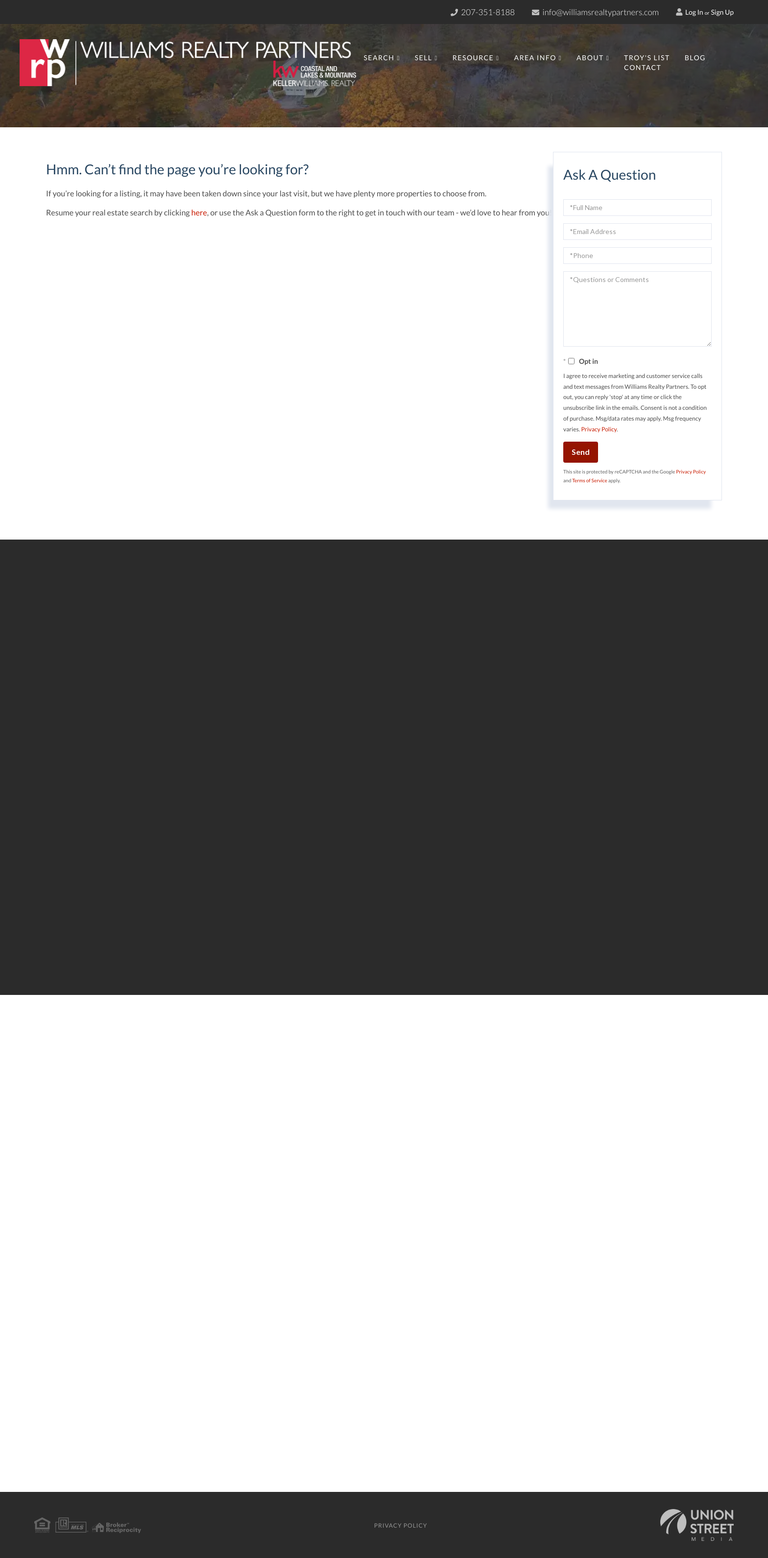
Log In (689, 12)
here (199, 212)
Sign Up (722, 12)
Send (581, 451)
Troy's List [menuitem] (647, 57)
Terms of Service (589, 481)
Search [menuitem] (378, 57)
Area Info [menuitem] (535, 57)
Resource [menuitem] (473, 57)
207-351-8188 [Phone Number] (483, 12)
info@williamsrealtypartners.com (595, 12)
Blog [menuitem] (695, 57)
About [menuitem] (590, 57)
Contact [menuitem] (642, 67)
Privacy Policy (599, 429)
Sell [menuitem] (423, 57)
